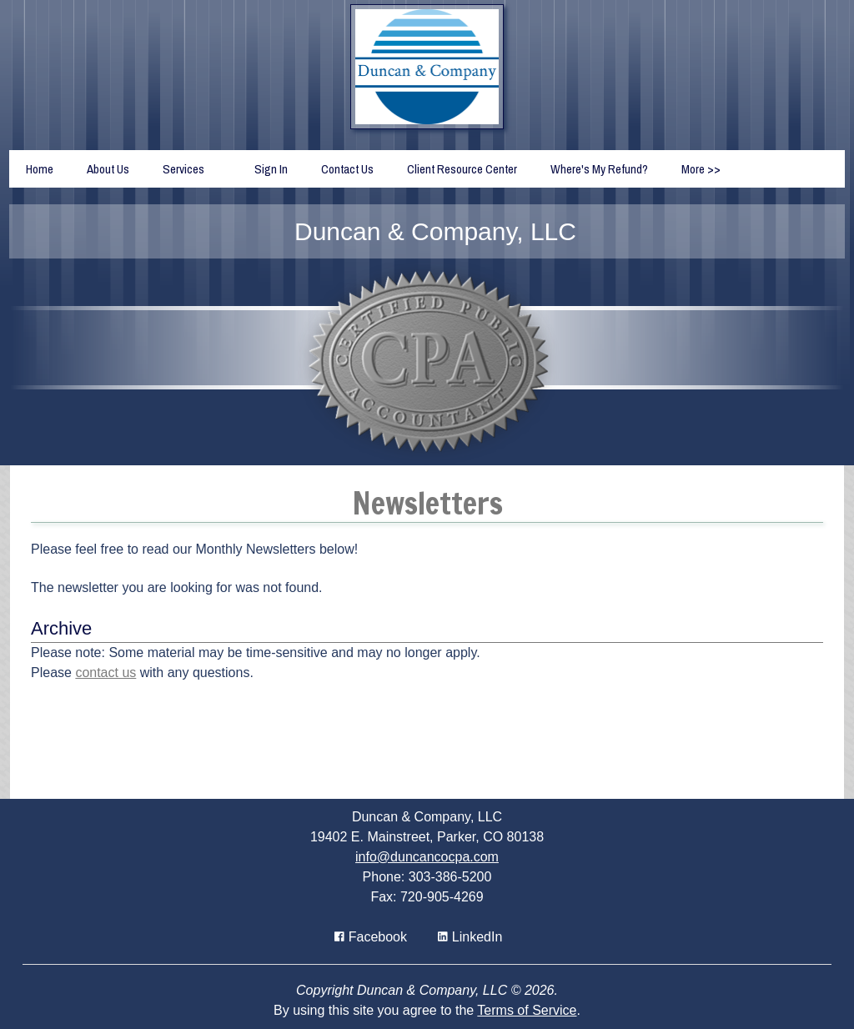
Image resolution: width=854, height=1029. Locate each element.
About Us (108, 169)
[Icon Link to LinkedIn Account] (470, 937)
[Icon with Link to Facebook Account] (370, 937)
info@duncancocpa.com (427, 857)
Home (39, 169)
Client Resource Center (462, 169)
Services (183, 169)
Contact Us (347, 169)
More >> (701, 169)
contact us (105, 672)
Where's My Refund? (599, 169)
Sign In (271, 169)
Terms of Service (526, 1010)
